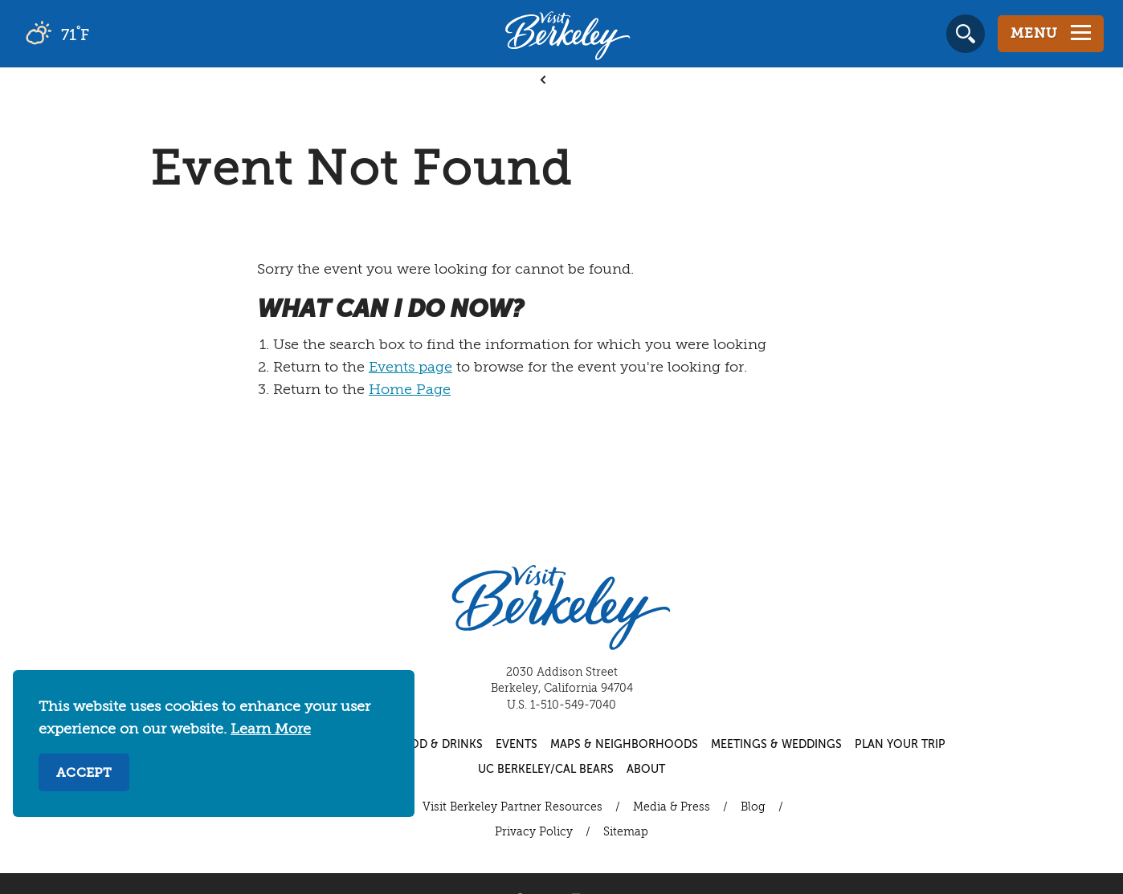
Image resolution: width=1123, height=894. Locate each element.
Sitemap (625, 832)
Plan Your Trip (900, 744)
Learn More (271, 729)
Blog (753, 807)
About (646, 769)
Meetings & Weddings (776, 744)
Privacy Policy (534, 832)
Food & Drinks (438, 744)
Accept (84, 773)
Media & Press (671, 807)
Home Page (410, 390)
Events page (410, 367)
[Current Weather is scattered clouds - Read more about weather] (104, 34)
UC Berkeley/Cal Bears (546, 769)
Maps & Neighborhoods (624, 744)
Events (516, 744)
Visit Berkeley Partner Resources (512, 807)
